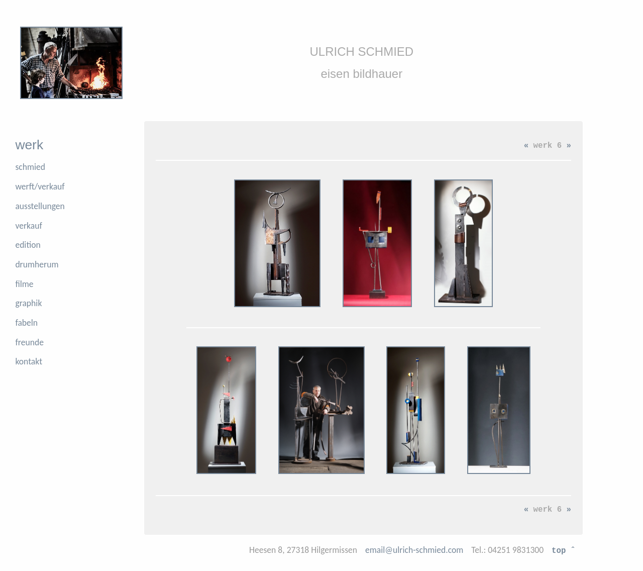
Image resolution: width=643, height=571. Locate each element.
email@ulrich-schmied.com (414, 549)
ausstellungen (39, 206)
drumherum (36, 264)
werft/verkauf (39, 186)
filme (24, 284)
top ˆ (563, 549)
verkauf (28, 225)
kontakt (28, 361)
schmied (30, 166)
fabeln (26, 322)
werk (29, 144)
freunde (29, 342)
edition (27, 244)
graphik (28, 303)
